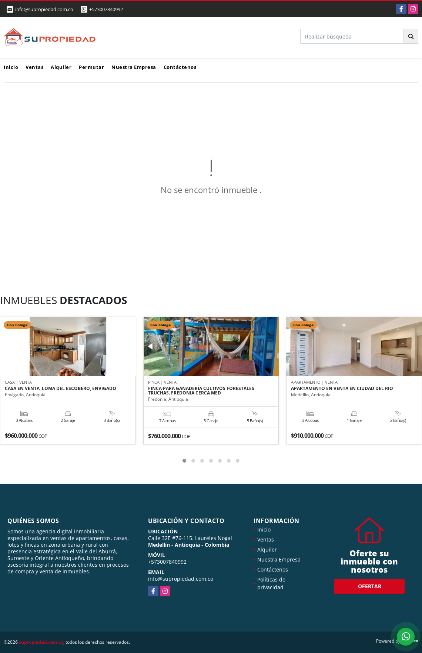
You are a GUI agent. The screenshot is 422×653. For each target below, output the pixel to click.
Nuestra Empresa (133, 67)
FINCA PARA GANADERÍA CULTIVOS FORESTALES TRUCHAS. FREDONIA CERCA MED (201, 390)
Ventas (34, 67)
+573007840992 (106, 9)
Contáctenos (180, 67)
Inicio (11, 67)
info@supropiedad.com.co (180, 578)
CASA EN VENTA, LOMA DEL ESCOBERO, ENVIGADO (60, 388)
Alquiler (61, 67)
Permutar (91, 67)
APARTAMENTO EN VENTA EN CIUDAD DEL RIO (342, 388)
